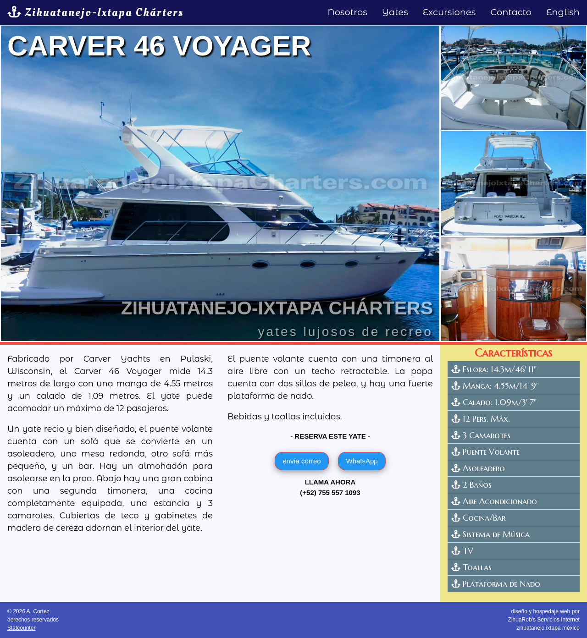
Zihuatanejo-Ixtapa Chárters (95, 12)
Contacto (511, 11)
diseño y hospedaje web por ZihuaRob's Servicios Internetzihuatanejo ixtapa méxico (544, 619)
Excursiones (449, 11)
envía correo (301, 461)
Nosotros (347, 11)
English (563, 11)
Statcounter (21, 628)
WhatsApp (361, 461)
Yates (395, 11)
